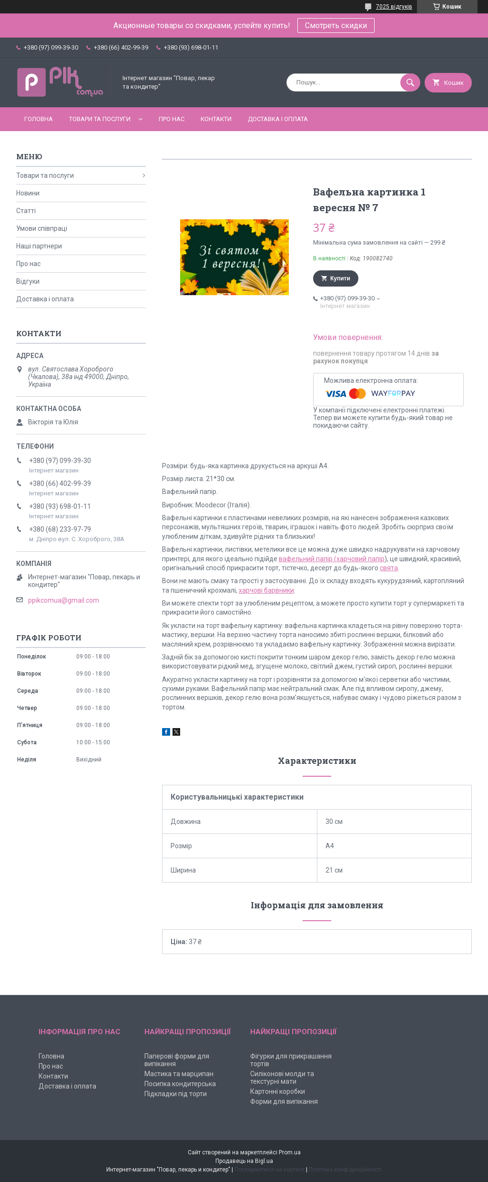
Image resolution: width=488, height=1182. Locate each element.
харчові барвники (266, 590)
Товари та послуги (100, 119)
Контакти (216, 119)
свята (389, 568)
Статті (26, 211)
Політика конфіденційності (345, 1169)
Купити (340, 278)
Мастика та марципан (179, 1074)
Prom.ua (290, 1152)
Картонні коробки (277, 1091)
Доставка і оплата (278, 119)
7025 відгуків (394, 6)
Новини (28, 193)
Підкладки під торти (175, 1094)
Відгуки (28, 281)
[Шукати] (410, 82)
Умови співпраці (41, 228)
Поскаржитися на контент (269, 1169)
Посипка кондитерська (180, 1084)
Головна (38, 119)
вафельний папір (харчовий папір (332, 559)
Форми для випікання (284, 1101)
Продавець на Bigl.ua (244, 1161)
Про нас (171, 119)
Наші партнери (39, 246)
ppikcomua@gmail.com (63, 600)
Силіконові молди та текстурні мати (282, 1077)
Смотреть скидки (336, 25)
